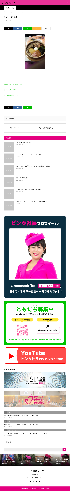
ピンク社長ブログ (8, 3)
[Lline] (27, 28)
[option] (9, 460)
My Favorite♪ (10, 8)
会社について (35, 474)
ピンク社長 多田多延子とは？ (35, 477)
